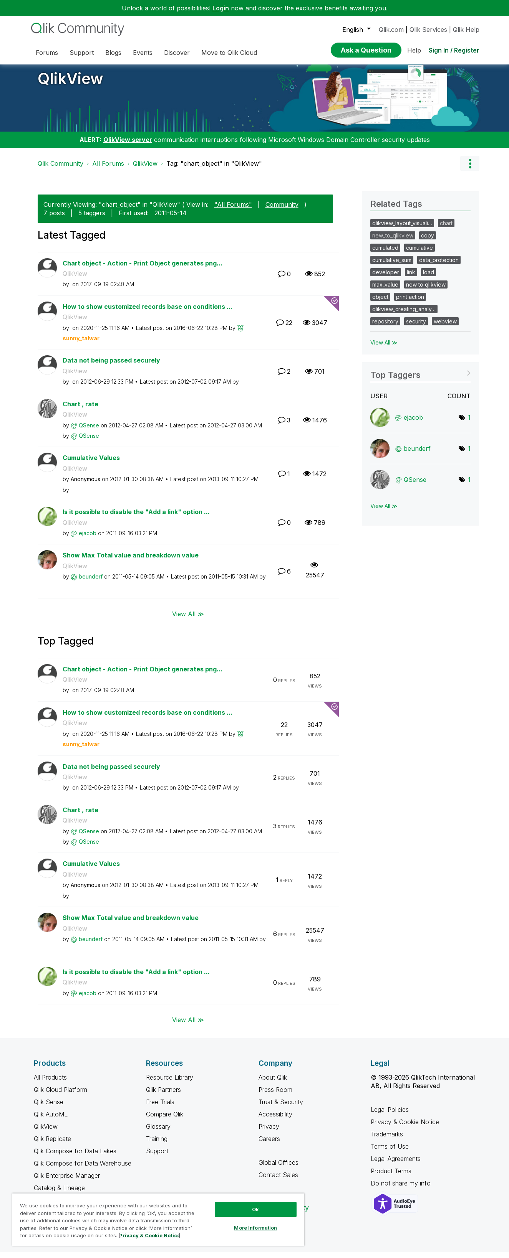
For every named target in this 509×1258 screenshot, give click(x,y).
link (411, 278)
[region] (158, 1219)
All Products (50, 1083)
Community (281, 210)
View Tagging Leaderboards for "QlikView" (420, 378)
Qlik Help (466, 29)
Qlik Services (428, 29)
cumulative (419, 253)
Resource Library (169, 1083)
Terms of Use (390, 1152)
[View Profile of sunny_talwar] (81, 344)
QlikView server (127, 145)
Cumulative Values (91, 463)
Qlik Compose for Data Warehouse (82, 1169)
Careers (269, 1144)
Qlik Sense (48, 1107)
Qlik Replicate (52, 1144)
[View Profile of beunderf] (91, 582)
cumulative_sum (391, 265)
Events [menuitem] (143, 52)
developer (385, 278)
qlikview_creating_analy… (404, 315)
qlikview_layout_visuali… (402, 229)
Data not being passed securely (111, 366)
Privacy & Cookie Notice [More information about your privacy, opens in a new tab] (149, 1235)
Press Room (275, 1095)
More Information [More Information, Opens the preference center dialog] (255, 1228)
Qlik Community (60, 169)
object (380, 302)
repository (385, 327)
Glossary (158, 1132)
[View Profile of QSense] (89, 431)
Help (414, 50)
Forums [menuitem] (47, 52)
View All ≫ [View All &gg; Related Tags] (384, 348)
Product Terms (391, 1177)
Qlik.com (391, 29)
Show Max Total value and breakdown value (131, 561)
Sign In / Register (454, 50)
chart (446, 229)
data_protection (439, 265)
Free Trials (160, 1107)
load (428, 278)
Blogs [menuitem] (113, 52)
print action (410, 302)
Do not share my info (402, 1189)
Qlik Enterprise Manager (67, 1181)
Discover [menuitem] (177, 52)
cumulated (385, 253)
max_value (385, 290)
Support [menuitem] (82, 52)
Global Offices (278, 1168)
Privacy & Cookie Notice (405, 1127)
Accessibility (275, 1120)
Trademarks (387, 1140)
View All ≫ (188, 619)
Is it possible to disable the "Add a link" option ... (136, 517)
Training (156, 1144)
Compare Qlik (164, 1120)
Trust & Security (281, 1107)
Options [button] (469, 169)
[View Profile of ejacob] (87, 539)
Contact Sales (278, 1180)
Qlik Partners (163, 1095)
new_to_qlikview (392, 241)
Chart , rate (80, 410)
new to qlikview (426, 290)
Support (157, 1157)
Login (220, 8)
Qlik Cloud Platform (60, 1095)
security (416, 327)
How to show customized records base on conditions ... (147, 312)
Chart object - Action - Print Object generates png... (142, 269)
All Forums (108, 169)
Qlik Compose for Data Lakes (75, 1157)
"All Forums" (233, 210)
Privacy (269, 1132)
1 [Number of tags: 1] (469, 423)
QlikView (70, 84)
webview (445, 327)
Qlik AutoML (51, 1120)
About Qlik (273, 1083)
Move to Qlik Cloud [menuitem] (229, 52)
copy (427, 241)
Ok (255, 1209)
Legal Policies (390, 1115)
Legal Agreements (396, 1164)
